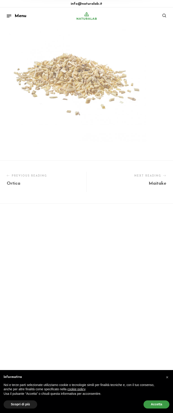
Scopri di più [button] (20, 404)
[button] (167, 377)
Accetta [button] (156, 404)
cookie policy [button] (76, 389)
